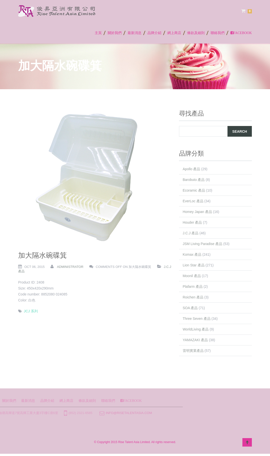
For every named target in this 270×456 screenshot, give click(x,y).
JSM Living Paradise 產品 (203, 244)
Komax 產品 (192, 254)
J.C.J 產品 (191, 233)
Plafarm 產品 (193, 287)
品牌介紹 (154, 33)
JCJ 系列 (31, 311)
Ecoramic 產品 (194, 190)
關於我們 (115, 33)
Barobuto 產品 (194, 180)
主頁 (98, 33)
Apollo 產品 (191, 169)
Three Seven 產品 (197, 319)
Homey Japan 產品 (197, 212)
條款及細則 (196, 33)
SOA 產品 (190, 308)
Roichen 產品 (193, 297)
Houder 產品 (192, 222)
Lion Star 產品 (194, 265)
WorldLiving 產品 (196, 329)
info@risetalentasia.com (87, 413)
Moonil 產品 (192, 276)
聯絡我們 (218, 33)
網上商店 (174, 33)
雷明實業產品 (193, 351)
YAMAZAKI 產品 (195, 340)
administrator (70, 267)
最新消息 (134, 33)
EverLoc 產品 (193, 201)
